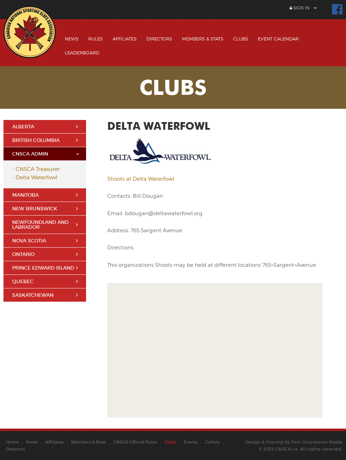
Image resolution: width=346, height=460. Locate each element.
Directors (159, 39)
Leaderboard (82, 52)
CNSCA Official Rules (135, 442)
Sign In (300, 7)
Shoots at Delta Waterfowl (140, 179)
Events (191, 442)
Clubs (240, 39)
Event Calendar (278, 39)
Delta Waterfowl (36, 177)
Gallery (212, 442)
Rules (95, 39)
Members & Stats (202, 39)
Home (12, 442)
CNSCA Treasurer (38, 169)
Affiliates (125, 39)
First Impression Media (317, 442)
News (71, 39)
